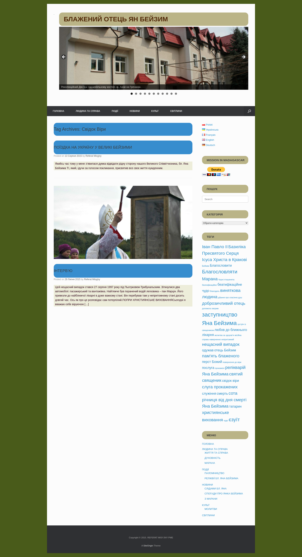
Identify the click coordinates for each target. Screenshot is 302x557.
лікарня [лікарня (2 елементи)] (208, 335)
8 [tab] (163, 94)
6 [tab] (154, 94)
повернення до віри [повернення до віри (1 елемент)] (232, 362)
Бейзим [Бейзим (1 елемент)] (205, 266)
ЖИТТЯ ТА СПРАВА (216, 452)
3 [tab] (140, 94)
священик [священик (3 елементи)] (211, 380)
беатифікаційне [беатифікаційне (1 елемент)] (209, 285)
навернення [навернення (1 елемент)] (215, 339)
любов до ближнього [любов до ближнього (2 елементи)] (231, 330)
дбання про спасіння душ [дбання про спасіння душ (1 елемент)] (230, 297)
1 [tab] (132, 94)
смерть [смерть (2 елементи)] (222, 393)
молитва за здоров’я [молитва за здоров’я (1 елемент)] (224, 335)
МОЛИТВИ (211, 509)
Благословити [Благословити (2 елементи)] (221, 265)
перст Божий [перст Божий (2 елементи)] (212, 362)
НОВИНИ (135, 111)
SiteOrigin (148, 545)
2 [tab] (136, 94)
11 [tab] (176, 94)
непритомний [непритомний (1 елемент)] (227, 339)
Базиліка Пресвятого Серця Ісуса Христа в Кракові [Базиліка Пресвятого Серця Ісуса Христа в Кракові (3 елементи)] (224, 253)
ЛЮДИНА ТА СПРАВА (88, 111)
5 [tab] (149, 94)
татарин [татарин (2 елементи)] (235, 406)
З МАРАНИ (211, 498)
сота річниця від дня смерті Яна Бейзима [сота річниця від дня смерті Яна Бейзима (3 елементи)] (224, 400)
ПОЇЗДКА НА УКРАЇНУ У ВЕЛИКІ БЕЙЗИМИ (93, 147)
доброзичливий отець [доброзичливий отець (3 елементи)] (223, 303)
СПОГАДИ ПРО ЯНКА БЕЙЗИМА (224, 493)
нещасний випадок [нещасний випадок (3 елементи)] (220, 344)
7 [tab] (158, 94)
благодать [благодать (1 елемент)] (214, 291)
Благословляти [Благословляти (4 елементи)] (219, 272)
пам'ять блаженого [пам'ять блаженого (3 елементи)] (220, 355)
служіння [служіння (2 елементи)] (209, 393)
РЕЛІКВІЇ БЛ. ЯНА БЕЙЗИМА (221, 478)
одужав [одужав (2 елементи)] (208, 350)
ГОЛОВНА (58, 111)
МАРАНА (210, 463)
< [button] (64, 57)
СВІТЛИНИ (176, 111)
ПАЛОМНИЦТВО (214, 473)
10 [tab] (171, 94)
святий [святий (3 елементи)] (236, 374)
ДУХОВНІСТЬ (213, 457)
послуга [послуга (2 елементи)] (208, 368)
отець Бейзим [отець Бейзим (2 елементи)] (225, 350)
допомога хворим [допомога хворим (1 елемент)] (210, 308)
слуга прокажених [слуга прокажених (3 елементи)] (220, 386)
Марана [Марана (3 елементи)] (210, 278)
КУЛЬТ (155, 111)
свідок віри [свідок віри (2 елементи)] (230, 381)
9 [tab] (167, 94)
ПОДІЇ (115, 111)
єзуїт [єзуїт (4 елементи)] (234, 419)
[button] (249, 111)
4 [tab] (145, 94)
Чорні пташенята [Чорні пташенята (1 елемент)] (226, 279)
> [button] (243, 57)
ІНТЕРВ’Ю (63, 271)
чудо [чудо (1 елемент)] (226, 420)
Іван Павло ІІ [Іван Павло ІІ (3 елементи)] (215, 246)
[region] (153, 62)
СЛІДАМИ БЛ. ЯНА (215, 488)
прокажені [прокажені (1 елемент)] (220, 368)
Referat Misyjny (94, 156)
